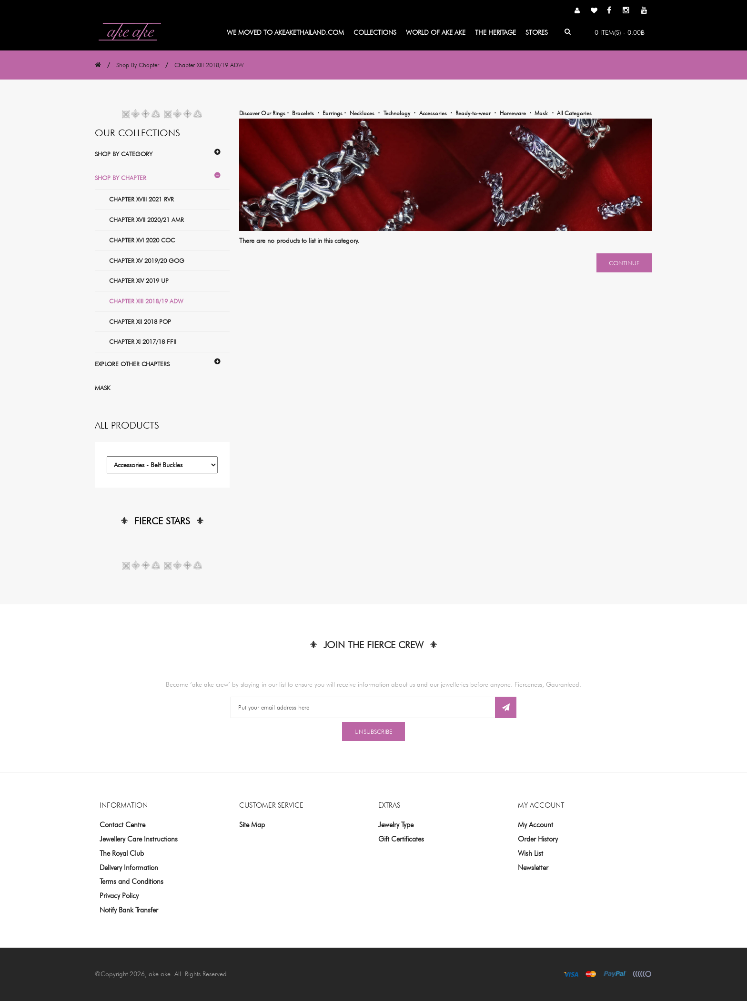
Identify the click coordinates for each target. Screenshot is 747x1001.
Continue (624, 263)
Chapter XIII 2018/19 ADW (209, 65)
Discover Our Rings (263, 113)
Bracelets (303, 113)
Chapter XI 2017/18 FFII (142, 341)
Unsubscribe (373, 731)
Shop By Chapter (137, 65)
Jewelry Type (396, 825)
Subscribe (505, 707)
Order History (538, 839)
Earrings (333, 113)
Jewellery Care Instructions (139, 839)
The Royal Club (122, 853)
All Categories (574, 113)
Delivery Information (129, 867)
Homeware (513, 113)
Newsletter (533, 867)
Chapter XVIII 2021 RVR (141, 199)
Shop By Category (123, 154)
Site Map (252, 825)
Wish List (530, 853)
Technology (397, 113)
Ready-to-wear (473, 113)
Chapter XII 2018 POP (140, 321)
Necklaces (362, 113)
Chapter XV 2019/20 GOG (146, 260)
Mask (102, 387)
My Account (535, 825)
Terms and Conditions (131, 881)
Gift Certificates (401, 839)
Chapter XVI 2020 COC (142, 240)
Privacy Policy (119, 895)
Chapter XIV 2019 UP (139, 280)
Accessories (433, 113)
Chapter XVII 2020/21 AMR (146, 219)
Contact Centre (122, 825)
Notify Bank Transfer (129, 910)
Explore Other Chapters (132, 364)
